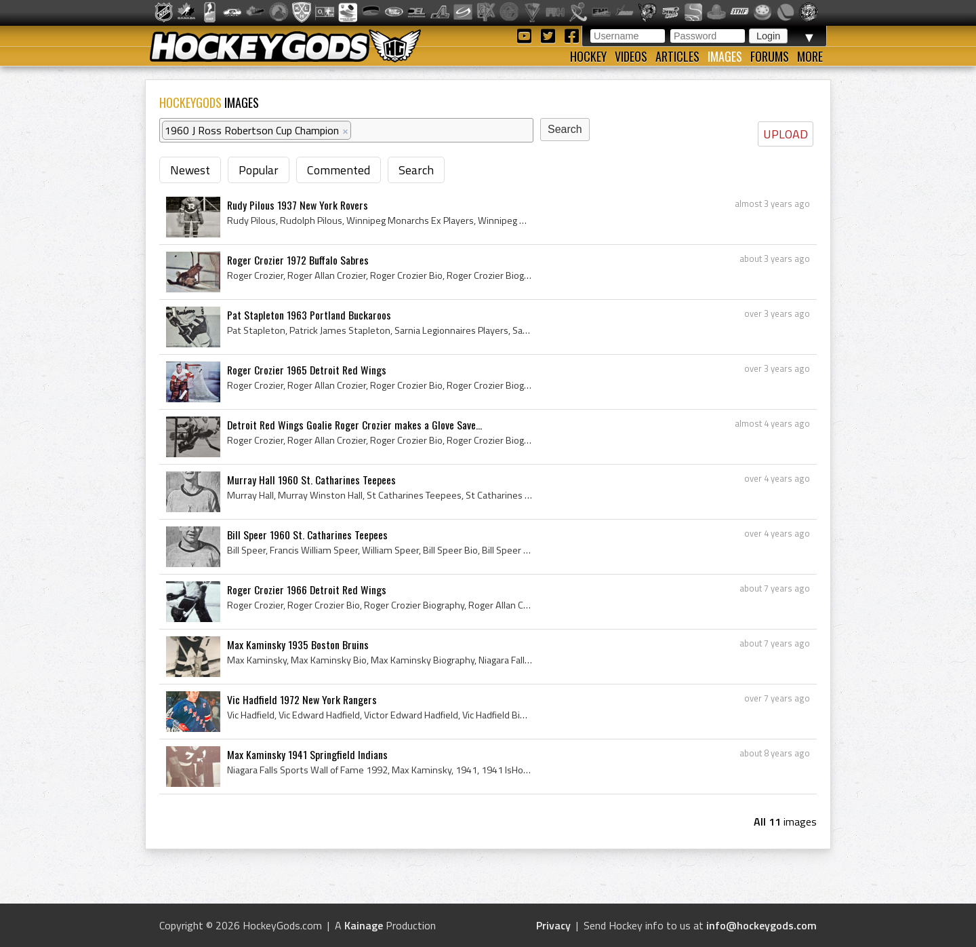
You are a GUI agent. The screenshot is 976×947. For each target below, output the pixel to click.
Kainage (363, 925)
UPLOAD (785, 134)
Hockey (588, 56)
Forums (769, 56)
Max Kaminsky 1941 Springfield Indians (307, 754)
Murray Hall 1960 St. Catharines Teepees (311, 479)
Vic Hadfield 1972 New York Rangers (302, 699)
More (810, 56)
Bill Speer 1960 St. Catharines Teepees (307, 534)
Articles (677, 56)
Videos (631, 56)
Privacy (553, 925)
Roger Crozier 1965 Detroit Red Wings (306, 370)
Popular (259, 170)
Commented (338, 170)
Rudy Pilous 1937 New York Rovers (297, 205)
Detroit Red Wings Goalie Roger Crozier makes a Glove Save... (354, 425)
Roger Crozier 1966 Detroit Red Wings (306, 589)
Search (416, 170)
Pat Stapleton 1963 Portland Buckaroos (309, 315)
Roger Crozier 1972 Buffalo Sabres (298, 260)
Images (725, 56)
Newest (190, 170)
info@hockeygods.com (761, 925)
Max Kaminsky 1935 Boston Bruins (298, 644)
